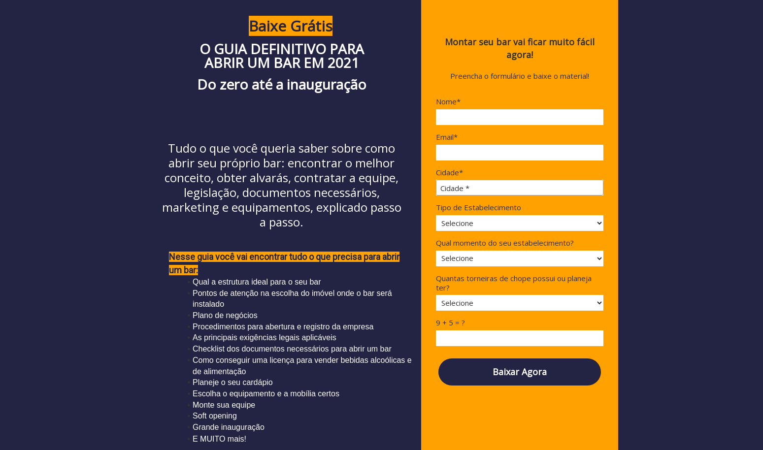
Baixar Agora (520, 372)
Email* (447, 137)
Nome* (448, 101)
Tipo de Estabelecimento (478, 207)
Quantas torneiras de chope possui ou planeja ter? (514, 283)
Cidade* (449, 172)
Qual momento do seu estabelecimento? (505, 243)
